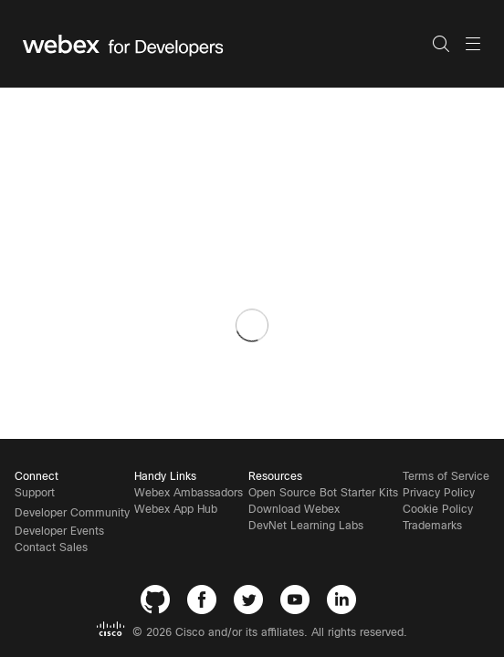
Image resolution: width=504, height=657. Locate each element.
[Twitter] (252, 602)
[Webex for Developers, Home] (227, 43)
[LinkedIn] (345, 602)
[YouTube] (299, 602)
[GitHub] (159, 602)
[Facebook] (206, 602)
